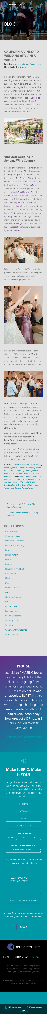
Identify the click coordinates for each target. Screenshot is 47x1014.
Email (25, 1011)
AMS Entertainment (33, 64)
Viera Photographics (31, 971)
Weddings (8, 473)
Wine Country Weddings (22, 473)
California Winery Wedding (30, 476)
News (7, 592)
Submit (23, 927)
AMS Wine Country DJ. (17, 230)
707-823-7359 (38, 956)
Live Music (9, 578)
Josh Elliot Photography (22, 968)
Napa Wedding (11, 587)
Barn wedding (11, 531)
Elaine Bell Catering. (16, 199)
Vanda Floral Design (21, 192)
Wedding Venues (31, 470)
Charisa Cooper (29, 965)
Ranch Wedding (12, 611)
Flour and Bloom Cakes (28, 202)
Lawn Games (11, 573)
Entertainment (35, 465)
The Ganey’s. (21, 178)
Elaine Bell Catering (12, 479)
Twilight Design (13, 216)
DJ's (7, 550)
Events (8, 559)
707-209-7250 (19, 459)
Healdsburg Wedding (14, 568)
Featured (7, 467)
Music (14, 467)
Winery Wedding (12, 634)
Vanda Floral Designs (12, 488)
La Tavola (18, 209)
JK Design (18, 223)
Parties (8, 601)
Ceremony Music (12, 536)
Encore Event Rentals (13, 206)
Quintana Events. (31, 185)
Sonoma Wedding (17, 470)
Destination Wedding (20, 465)
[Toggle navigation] (41, 4)
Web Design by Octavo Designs (23, 983)
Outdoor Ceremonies (26, 467)
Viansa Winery (27, 488)
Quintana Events (10, 485)
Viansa (20, 90)
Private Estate (11, 606)
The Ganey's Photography (28, 485)
